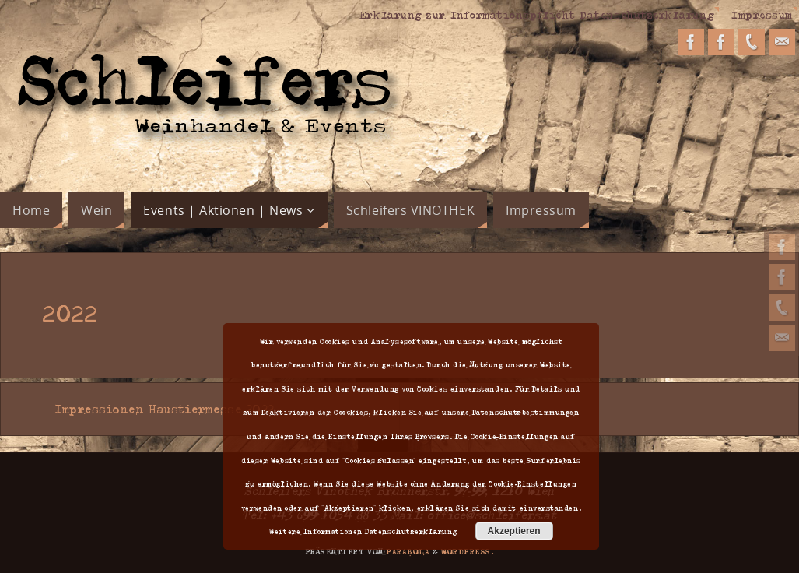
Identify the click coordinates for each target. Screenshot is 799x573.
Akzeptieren (514, 531)
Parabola (407, 551)
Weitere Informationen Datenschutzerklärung (363, 531)
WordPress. (467, 551)
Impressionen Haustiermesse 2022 (159, 409)
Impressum (762, 14)
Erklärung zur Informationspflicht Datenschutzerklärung (536, 14)
